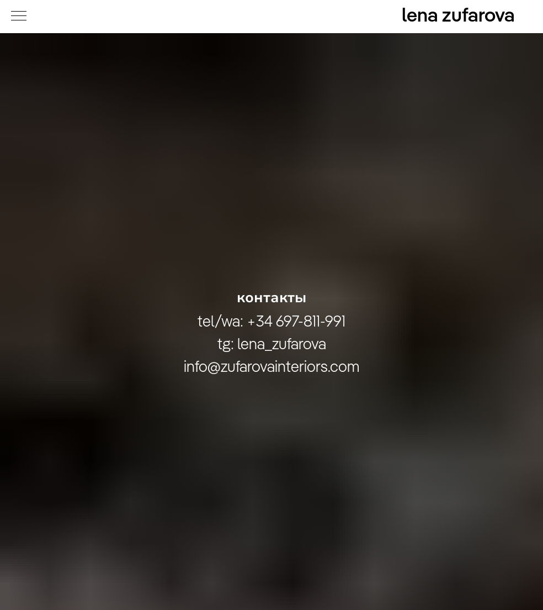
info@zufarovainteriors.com (272, 367)
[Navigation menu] (18, 16)
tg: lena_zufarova (271, 345)
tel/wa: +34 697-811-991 (271, 322)
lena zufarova (458, 16)
